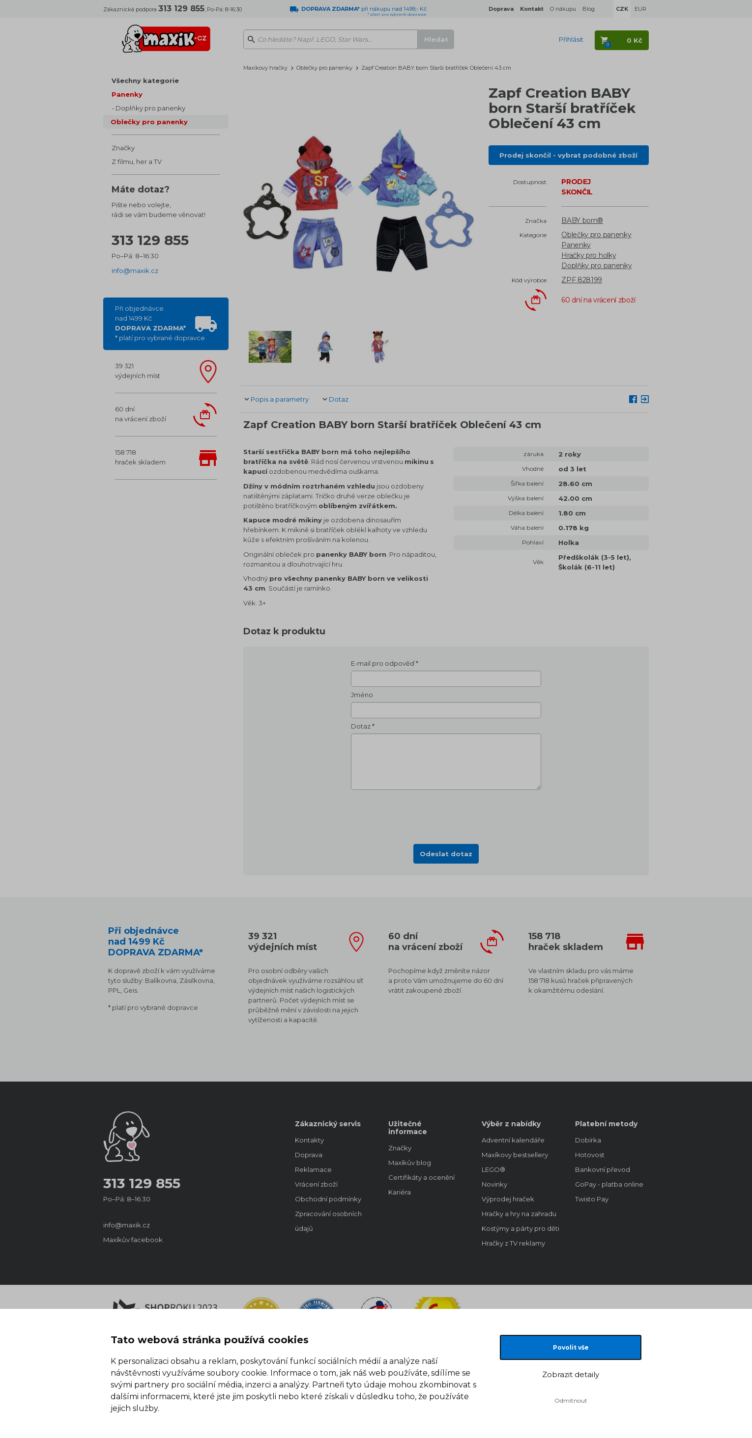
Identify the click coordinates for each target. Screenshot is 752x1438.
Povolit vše (571, 1347)
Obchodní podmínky (328, 1199)
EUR (640, 8)
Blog (588, 8)
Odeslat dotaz (446, 854)
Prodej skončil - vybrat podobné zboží (568, 155)
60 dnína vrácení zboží (140, 414)
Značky (123, 148)
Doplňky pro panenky (150, 108)
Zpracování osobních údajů (328, 1221)
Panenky (127, 94)
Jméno (362, 695)
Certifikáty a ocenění (421, 1177)
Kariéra (399, 1192)
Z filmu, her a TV (137, 161)
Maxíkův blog (409, 1163)
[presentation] (446, 814)
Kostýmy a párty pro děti (518, 1228)
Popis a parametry (280, 399)
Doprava (308, 1155)
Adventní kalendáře (513, 1140)
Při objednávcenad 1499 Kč (160, 323)
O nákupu (563, 8)
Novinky (494, 1184)
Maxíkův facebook (133, 1240)
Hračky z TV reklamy (513, 1243)
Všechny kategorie (145, 80)
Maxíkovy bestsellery (515, 1155)
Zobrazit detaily (570, 1374)
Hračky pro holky (588, 255)
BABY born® (582, 220)
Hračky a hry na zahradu (518, 1214)
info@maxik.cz (135, 270)
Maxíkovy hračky (265, 67)
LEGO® (493, 1169)
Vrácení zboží (316, 1184)
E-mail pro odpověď (382, 663)
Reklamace (313, 1169)
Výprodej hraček (508, 1199)
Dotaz (338, 399)
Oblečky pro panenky (149, 122)
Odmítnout (570, 1400)
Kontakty (309, 1140)
